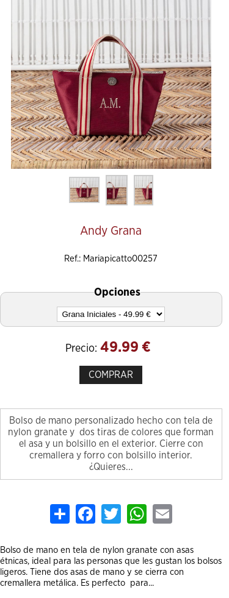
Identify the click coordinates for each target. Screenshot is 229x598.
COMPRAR (111, 375)
